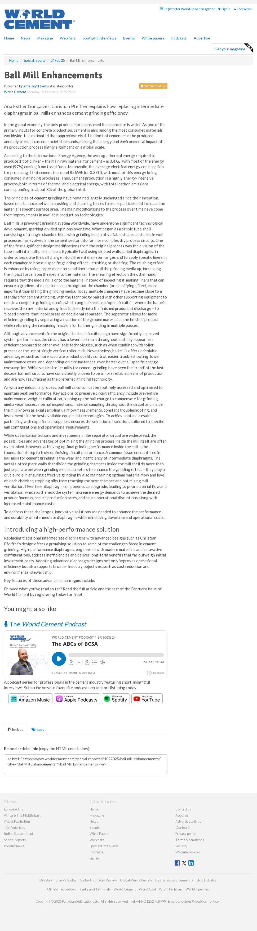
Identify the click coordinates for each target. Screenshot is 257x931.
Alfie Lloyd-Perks (36, 86)
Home (9, 38)
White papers (153, 38)
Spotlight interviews (99, 38)
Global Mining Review (136, 880)
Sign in (224, 9)
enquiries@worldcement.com (199, 901)
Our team (182, 827)
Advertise (202, 38)
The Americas (14, 827)
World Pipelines (197, 889)
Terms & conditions (189, 840)
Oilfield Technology (61, 889)
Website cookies (187, 852)
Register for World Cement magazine (187, 9)
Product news (14, 846)
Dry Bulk (45, 880)
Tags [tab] (38, 729)
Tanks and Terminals (94, 889)
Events (129, 38)
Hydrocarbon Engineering (174, 880)
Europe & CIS (13, 809)
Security (181, 846)
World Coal (147, 889)
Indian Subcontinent (18, 833)
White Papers (99, 833)
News (94, 821)
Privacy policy (185, 833)
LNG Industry (206, 880)
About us (181, 815)
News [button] (25, 38)
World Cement (15, 92)
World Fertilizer (170, 889)
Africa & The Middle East (22, 815)
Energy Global (66, 880)
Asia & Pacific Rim (17, 821)
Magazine (45, 38)
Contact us (243, 9)
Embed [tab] (16, 729)
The (45, 624)
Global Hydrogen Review (98, 880)
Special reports (15, 840)
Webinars (68, 38)
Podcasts (179, 38)
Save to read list (153, 86)
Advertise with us (188, 821)
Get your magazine (233, 48)
